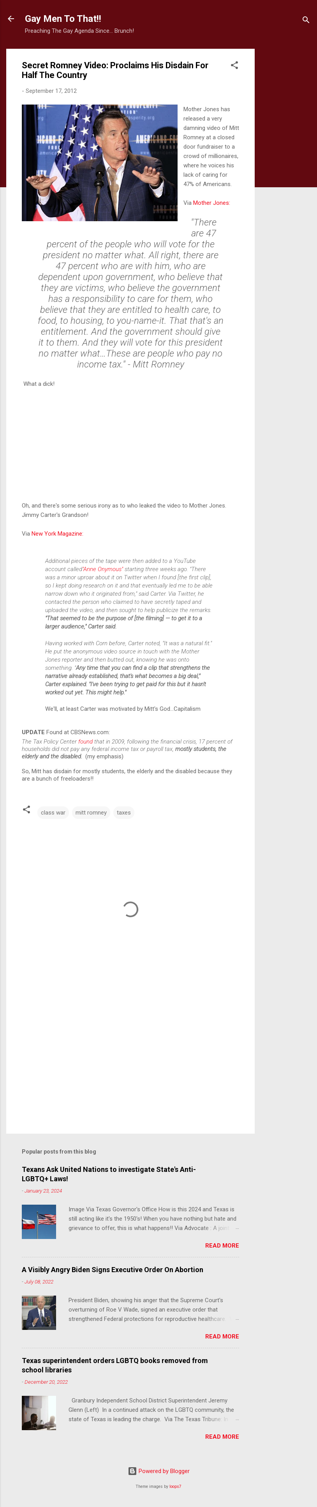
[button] (234, 66)
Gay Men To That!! (63, 18)
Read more (222, 1245)
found (86, 741)
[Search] (306, 21)
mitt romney (91, 812)
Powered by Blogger (159, 1471)
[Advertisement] (286, 166)
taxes (124, 812)
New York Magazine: (57, 533)
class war (53, 812)
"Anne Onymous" (102, 569)
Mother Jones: (211, 202)
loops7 (175, 1486)
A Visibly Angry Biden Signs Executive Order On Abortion (112, 1270)
